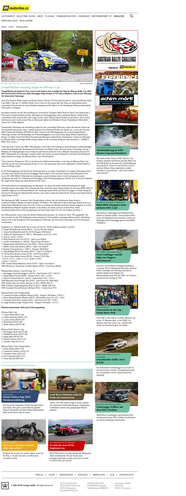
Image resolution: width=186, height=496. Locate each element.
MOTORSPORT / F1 (102, 16)
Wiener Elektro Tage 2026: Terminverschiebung (17, 398)
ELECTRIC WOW (26, 16)
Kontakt (83, 475)
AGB (112, 475)
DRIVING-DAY (9, 21)
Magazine (26, 21)
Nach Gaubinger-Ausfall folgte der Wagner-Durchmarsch (109, 257)
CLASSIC (50, 16)
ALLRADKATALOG (69, 490)
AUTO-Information (68, 488)
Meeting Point (22, 27)
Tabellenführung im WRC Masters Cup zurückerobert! (111, 152)
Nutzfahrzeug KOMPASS (97, 488)
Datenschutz (126, 475)
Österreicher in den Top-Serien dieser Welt (109, 311)
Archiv (11, 27)
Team (51, 475)
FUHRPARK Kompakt (96, 486)
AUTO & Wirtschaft (68, 483)
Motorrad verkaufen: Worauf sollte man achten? (18, 446)
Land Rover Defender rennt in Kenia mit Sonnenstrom (65, 396)
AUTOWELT (8, 16)
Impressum (99, 475)
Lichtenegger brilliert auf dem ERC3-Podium (109, 408)
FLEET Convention (123, 488)
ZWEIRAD (84, 16)
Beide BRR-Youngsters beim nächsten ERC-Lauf (111, 206)
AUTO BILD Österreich (70, 486)
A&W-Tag (119, 486)
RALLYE (119, 16)
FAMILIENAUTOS (66, 16)
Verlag (39, 475)
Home (3, 27)
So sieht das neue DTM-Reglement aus (62, 446)
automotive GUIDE (123, 483)
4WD (40, 16)
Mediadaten (66, 475)
